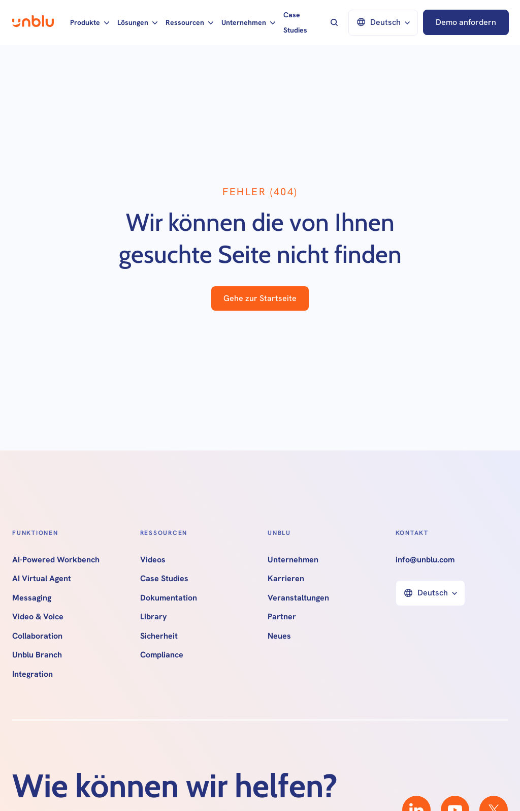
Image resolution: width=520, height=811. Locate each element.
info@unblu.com (425, 559)
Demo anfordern (466, 22)
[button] (89, 22)
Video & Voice (37, 616)
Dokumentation (168, 598)
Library (153, 616)
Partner (282, 616)
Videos (153, 559)
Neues (279, 636)
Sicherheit (159, 636)
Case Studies (295, 22)
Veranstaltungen (298, 598)
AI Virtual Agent (41, 578)
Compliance (161, 654)
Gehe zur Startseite (260, 298)
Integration (32, 674)
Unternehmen (293, 559)
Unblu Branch (37, 654)
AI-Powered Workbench (56, 559)
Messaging (31, 598)
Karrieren (286, 578)
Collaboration (37, 636)
